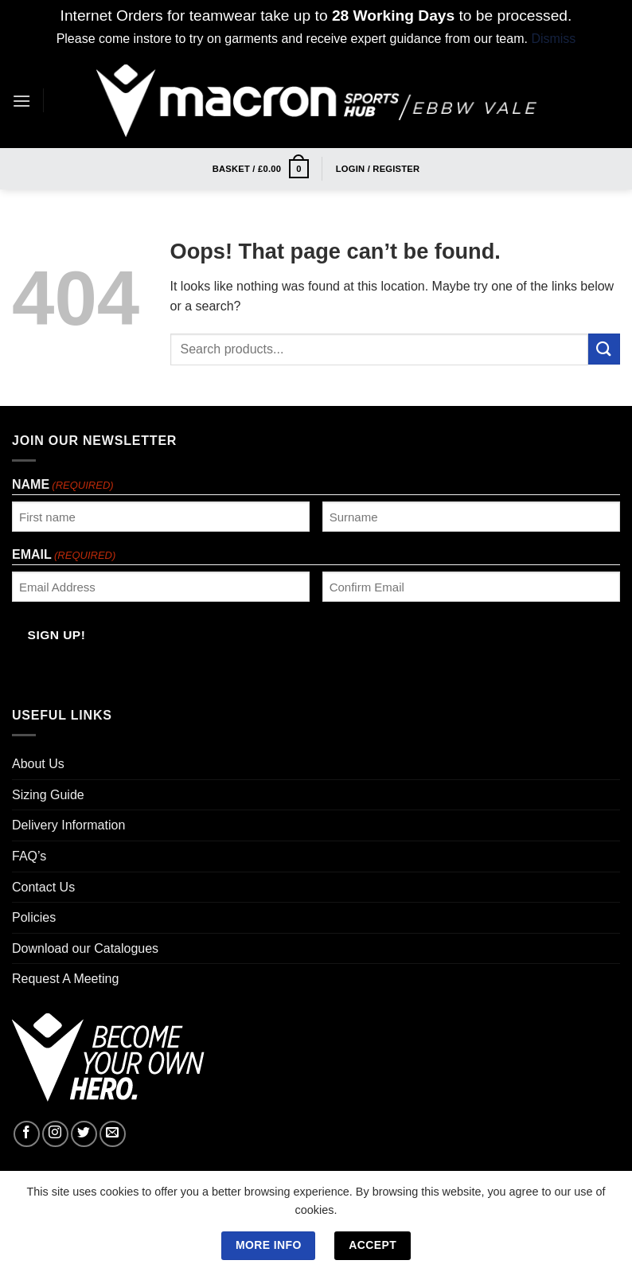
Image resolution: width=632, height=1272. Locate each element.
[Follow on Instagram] (55, 1134)
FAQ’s (29, 856)
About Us (38, 764)
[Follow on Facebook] (27, 1134)
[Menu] (21, 100)
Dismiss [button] (553, 38)
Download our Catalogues (85, 948)
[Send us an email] (112, 1134)
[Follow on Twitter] (84, 1134)
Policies (34, 917)
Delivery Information (68, 825)
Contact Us (43, 887)
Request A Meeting (65, 978)
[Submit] (604, 349)
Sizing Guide (48, 795)
